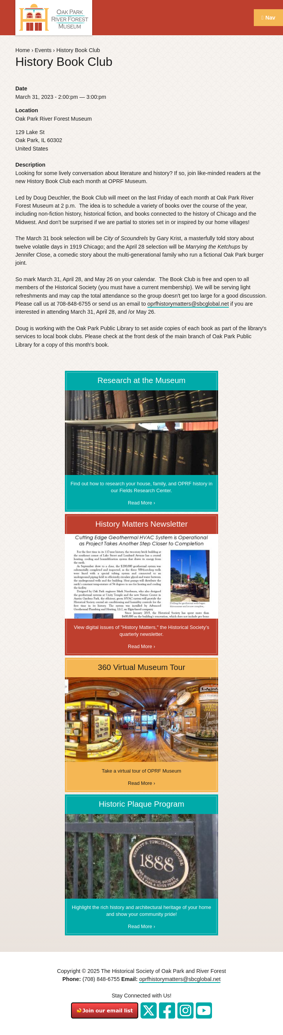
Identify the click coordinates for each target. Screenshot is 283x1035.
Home (22, 50)
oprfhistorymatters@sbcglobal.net (188, 304)
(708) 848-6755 (101, 979)
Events (43, 50)
